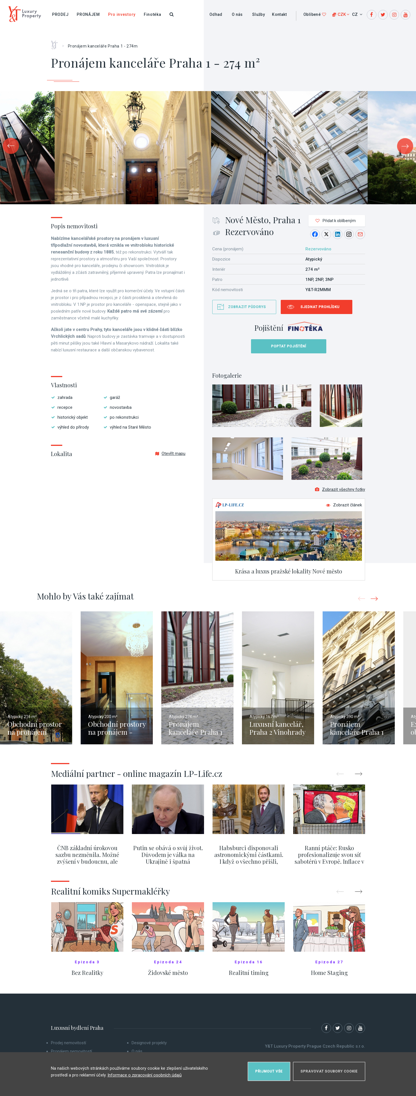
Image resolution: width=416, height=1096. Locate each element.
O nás (237, 14)
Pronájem (88, 14)
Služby (258, 14)
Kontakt (279, 14)
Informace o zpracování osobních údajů (145, 1073)
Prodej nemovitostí (68, 1045)
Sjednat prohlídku (320, 307)
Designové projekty (149, 1045)
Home (56, 43)
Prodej (60, 14)
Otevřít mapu (170, 453)
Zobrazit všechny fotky (340, 492)
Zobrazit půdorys (247, 307)
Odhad (215, 14)
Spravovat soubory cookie (329, 1069)
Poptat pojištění (288, 346)
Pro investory (122, 14)
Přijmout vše (269, 1069)
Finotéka (152, 14)
